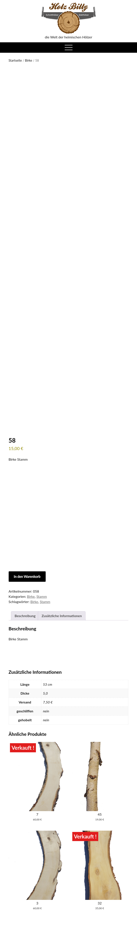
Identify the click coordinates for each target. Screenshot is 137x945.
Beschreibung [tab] (25, 616)
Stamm (41, 596)
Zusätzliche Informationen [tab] (62, 616)
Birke (28, 60)
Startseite (15, 60)
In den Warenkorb (27, 576)
